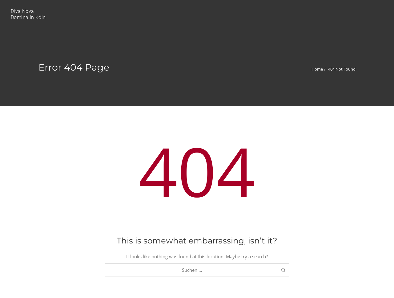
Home (317, 69)
